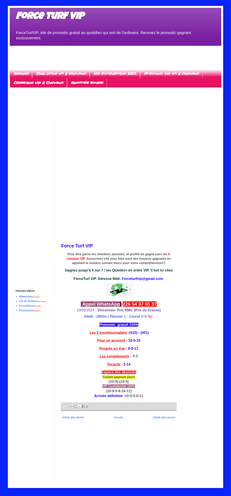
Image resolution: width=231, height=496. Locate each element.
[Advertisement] (115, 54)
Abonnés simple (87, 82)
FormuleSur (30, 305)
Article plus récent (73, 417)
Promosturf (30, 310)
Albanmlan (29, 296)
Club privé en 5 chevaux (61, 73)
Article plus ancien (164, 417)
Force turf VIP (50, 17)
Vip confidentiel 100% (114, 73)
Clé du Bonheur (33, 301)
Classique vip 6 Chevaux (38, 82)
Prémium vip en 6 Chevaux (171, 73)
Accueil (20, 73)
